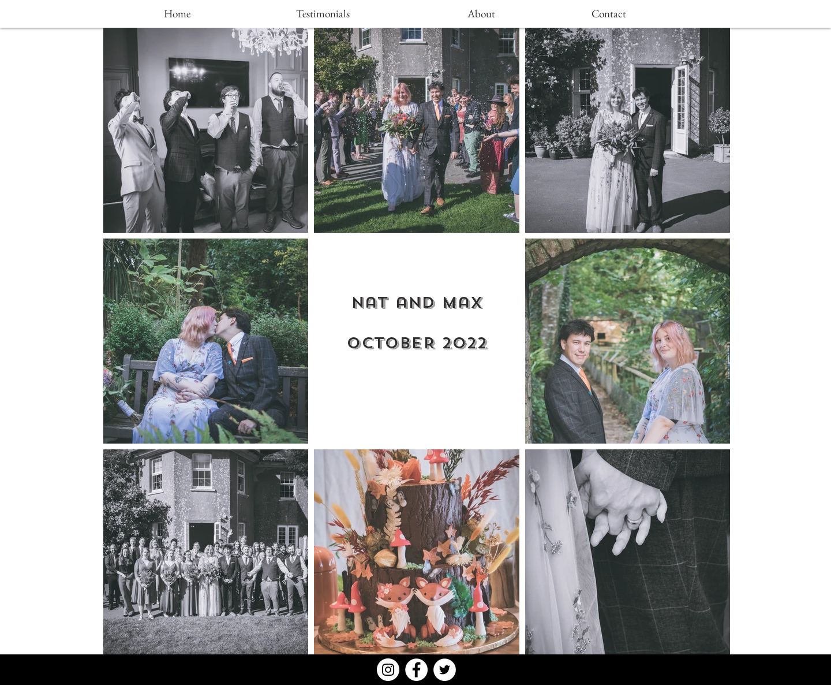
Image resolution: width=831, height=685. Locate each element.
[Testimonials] (322, 13)
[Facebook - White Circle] (416, 669)
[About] (481, 13)
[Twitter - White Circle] (444, 669)
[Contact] (608, 13)
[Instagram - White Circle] (388, 669)
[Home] (177, 13)
